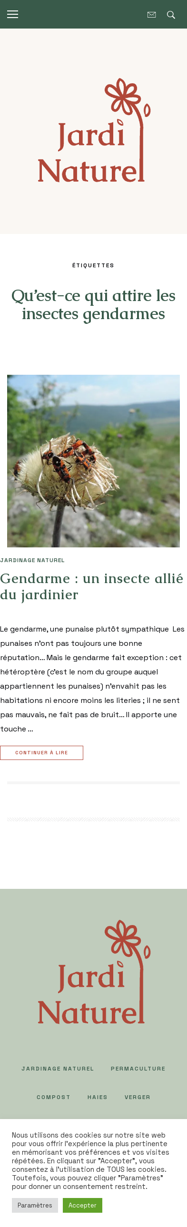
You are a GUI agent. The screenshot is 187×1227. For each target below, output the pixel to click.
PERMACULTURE (138, 1068)
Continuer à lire (42, 753)
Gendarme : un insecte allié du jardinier (92, 586)
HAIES (98, 1097)
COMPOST (54, 1097)
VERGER (138, 1097)
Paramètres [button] (35, 1205)
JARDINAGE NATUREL (32, 560)
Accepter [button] (83, 1205)
